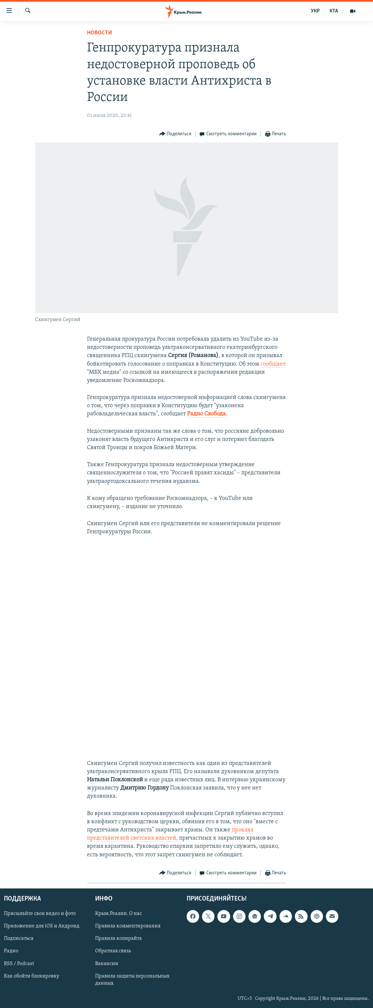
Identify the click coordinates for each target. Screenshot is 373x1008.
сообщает (273, 364)
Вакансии (106, 963)
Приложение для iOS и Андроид (41, 926)
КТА (334, 11)
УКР (315, 11)
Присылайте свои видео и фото (40, 913)
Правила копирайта (118, 938)
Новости (99, 33)
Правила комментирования (128, 926)
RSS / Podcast (19, 963)
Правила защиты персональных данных (132, 979)
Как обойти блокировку (31, 976)
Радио (11, 951)
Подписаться (18, 938)
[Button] (175, 134)
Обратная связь (113, 951)
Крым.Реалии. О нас (118, 913)
